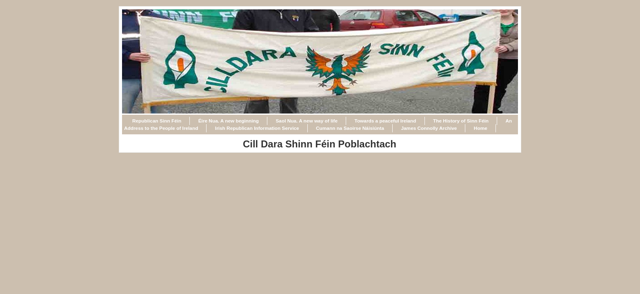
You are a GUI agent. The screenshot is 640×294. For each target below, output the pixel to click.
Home (480, 128)
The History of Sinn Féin (461, 121)
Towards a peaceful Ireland (385, 121)
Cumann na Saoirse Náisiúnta (350, 128)
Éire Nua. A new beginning (228, 121)
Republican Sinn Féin (156, 121)
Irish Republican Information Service (257, 128)
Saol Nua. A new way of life (307, 121)
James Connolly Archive (429, 128)
